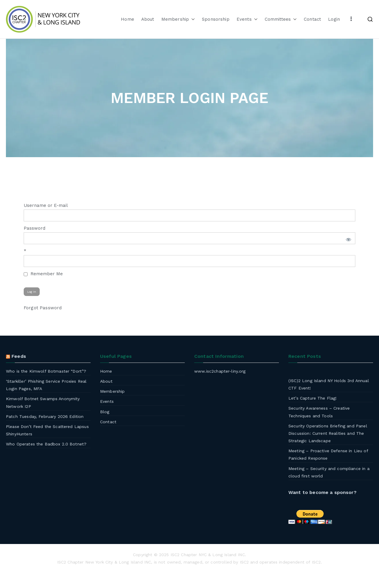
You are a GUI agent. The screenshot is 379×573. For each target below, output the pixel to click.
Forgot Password (43, 307)
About (147, 19)
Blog (105, 411)
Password (34, 228)
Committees (281, 19)
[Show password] (347, 238)
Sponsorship (215, 19)
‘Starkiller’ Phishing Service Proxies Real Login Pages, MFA (46, 385)
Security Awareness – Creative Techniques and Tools (319, 412)
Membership (178, 19)
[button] (192, 19)
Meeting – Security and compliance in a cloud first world (329, 472)
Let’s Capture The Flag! (312, 398)
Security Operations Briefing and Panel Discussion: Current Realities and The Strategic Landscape (327, 433)
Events (247, 19)
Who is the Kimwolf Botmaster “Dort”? (46, 371)
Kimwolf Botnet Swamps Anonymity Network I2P (43, 402)
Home (127, 19)
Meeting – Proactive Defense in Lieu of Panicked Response (328, 454)
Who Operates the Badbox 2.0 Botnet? (46, 444)
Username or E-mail (46, 205)
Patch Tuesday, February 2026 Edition (44, 416)
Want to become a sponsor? (322, 492)
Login (334, 19)
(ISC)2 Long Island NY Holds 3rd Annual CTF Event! (328, 384)
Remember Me (43, 273)
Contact (312, 19)
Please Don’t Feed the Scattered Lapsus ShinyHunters (47, 430)
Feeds (19, 356)
